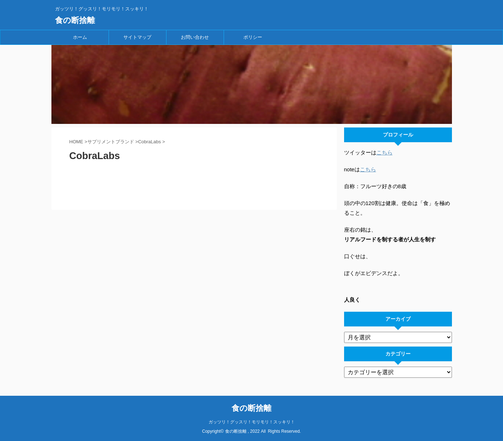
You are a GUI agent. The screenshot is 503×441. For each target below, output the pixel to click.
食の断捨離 (75, 20)
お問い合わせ (195, 37)
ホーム (80, 37)
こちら (384, 152)
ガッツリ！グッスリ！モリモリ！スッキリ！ (252, 421)
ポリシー (252, 37)
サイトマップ (137, 37)
